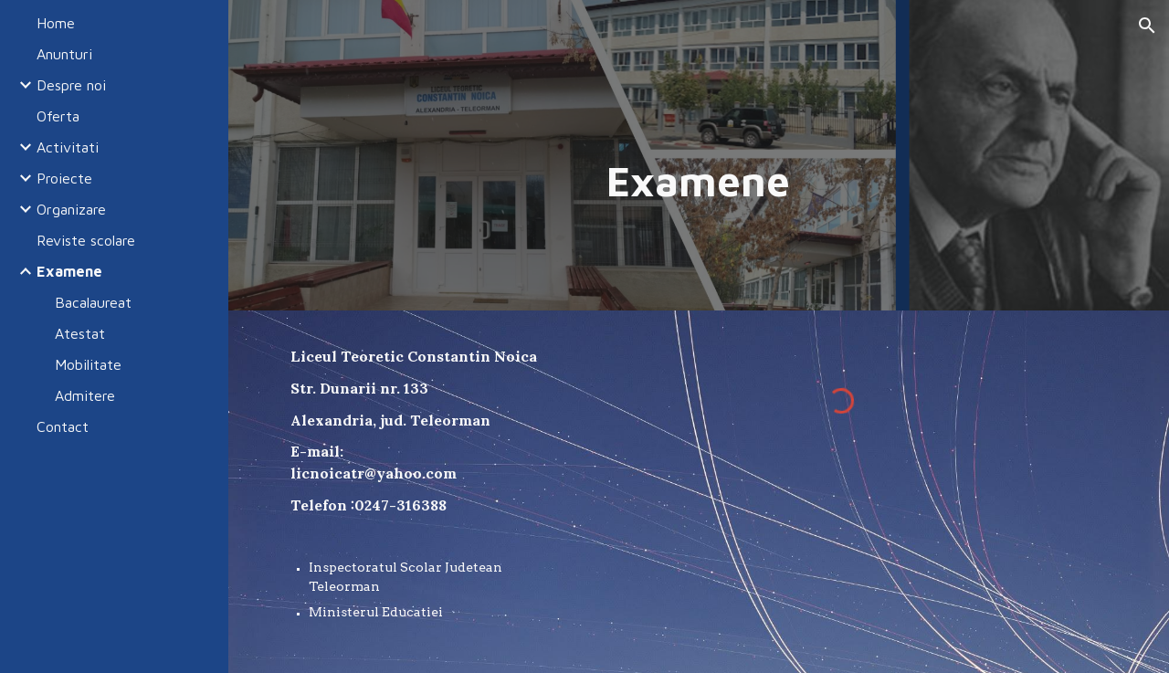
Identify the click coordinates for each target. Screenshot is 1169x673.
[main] (698, 181)
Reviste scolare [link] (86, 240)
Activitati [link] (68, 147)
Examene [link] (69, 271)
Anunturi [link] (64, 54)
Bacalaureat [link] (93, 302)
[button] (1147, 25)
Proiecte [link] (64, 178)
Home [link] (56, 23)
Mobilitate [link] (88, 364)
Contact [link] (63, 426)
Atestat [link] (80, 333)
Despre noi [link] (71, 85)
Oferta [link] (58, 116)
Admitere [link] (85, 395)
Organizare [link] (71, 209)
